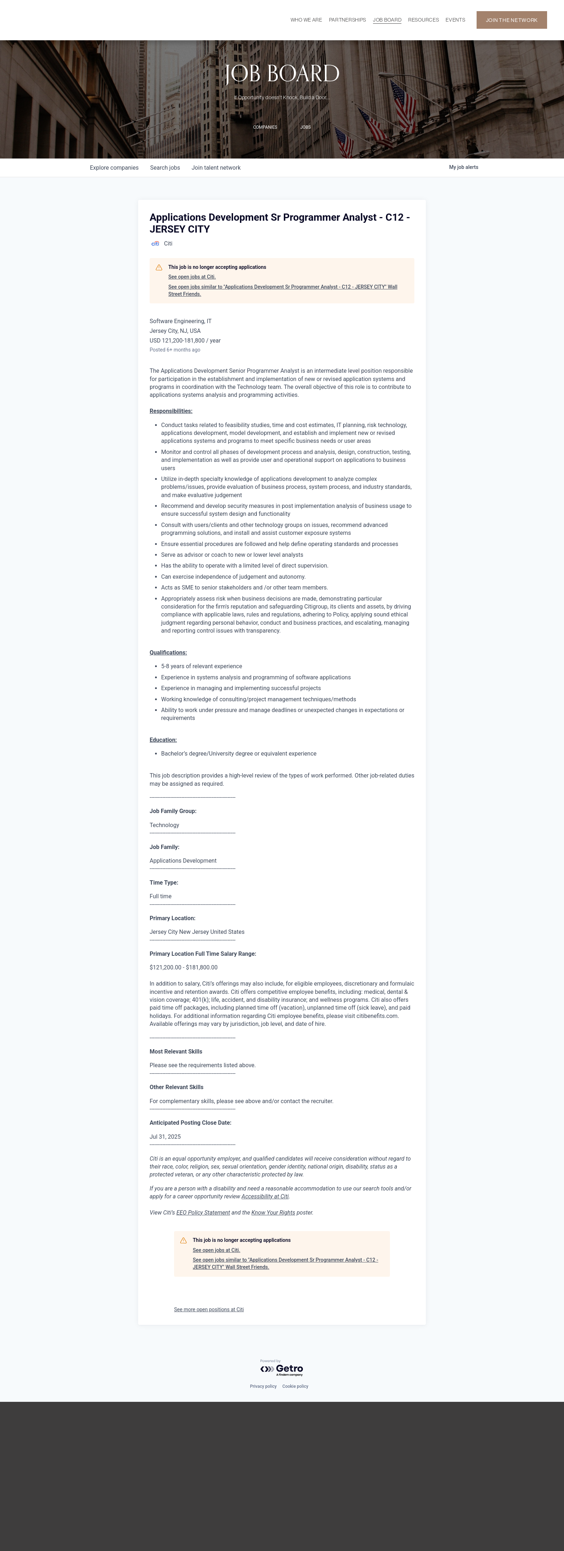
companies (114, 167)
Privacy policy (263, 1386)
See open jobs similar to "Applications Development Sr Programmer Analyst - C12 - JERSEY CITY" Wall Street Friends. (282, 290)
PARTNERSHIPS (347, 20)
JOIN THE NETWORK (512, 20)
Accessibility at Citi (265, 1196)
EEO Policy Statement (203, 1212)
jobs (165, 167)
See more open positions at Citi (209, 1309)
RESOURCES (423, 20)
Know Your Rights (273, 1212)
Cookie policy (295, 1386)
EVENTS (455, 20)
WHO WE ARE (306, 20)
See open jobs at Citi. (192, 277)
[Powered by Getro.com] (282, 1368)
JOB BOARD (387, 20)
